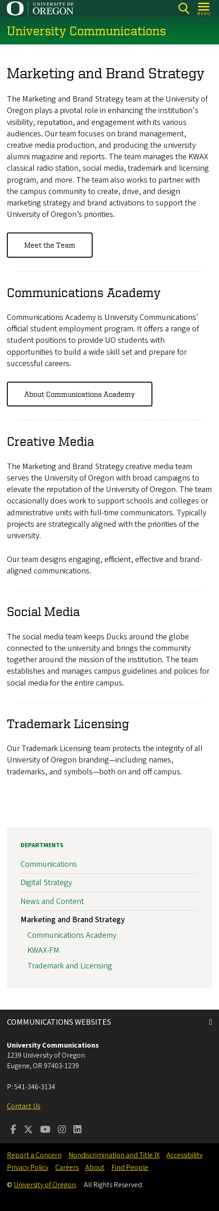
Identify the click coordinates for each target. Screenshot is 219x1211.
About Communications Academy (79, 394)
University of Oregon (45, 1185)
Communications (49, 864)
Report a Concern (34, 1155)
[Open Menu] (204, 8)
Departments (42, 845)
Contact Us (23, 1106)
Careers (66, 1167)
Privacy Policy (27, 1167)
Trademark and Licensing (69, 966)
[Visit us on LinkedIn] (77, 1130)
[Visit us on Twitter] (28, 1130)
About (94, 1167)
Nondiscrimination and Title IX (114, 1155)
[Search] (183, 8)
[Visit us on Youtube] (45, 1130)
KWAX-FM (43, 951)
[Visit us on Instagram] (62, 1130)
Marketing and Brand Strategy (73, 919)
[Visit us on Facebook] (13, 1130)
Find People (129, 1167)
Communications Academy (71, 935)
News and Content (52, 901)
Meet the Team (49, 245)
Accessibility (185, 1155)
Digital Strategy (46, 883)
